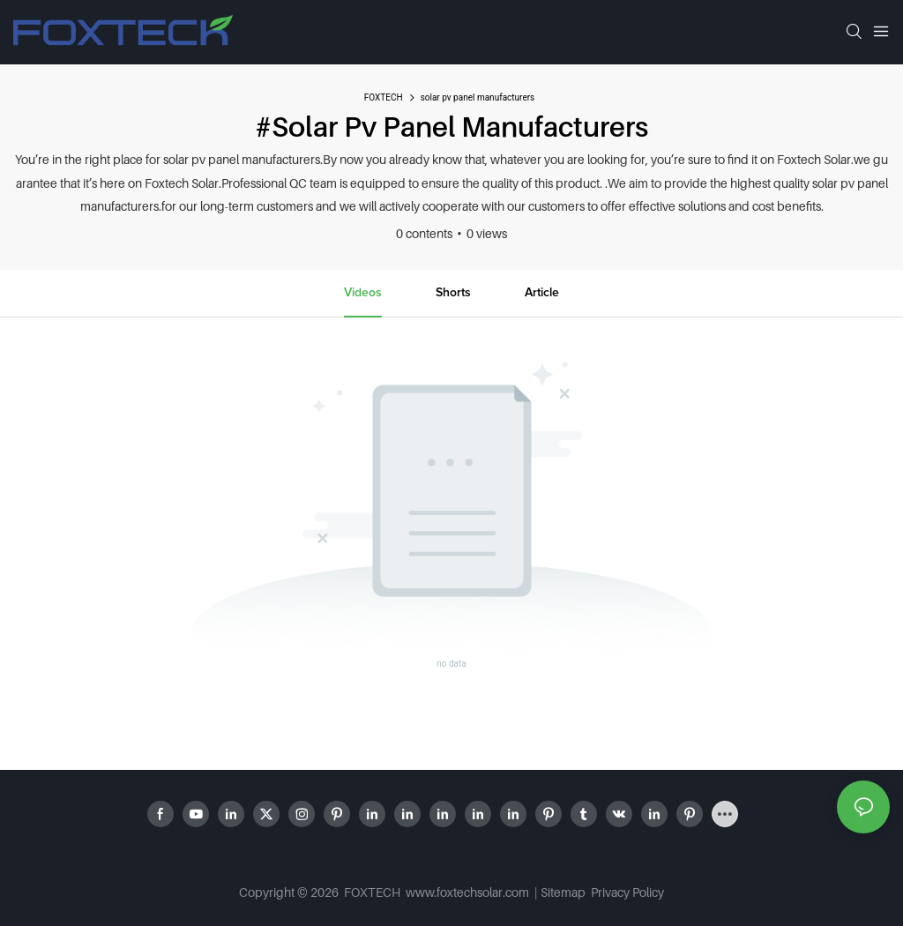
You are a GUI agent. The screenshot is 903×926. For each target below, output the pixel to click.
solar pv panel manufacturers (478, 97)
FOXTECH (383, 97)
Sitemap (564, 892)
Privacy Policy (627, 892)
